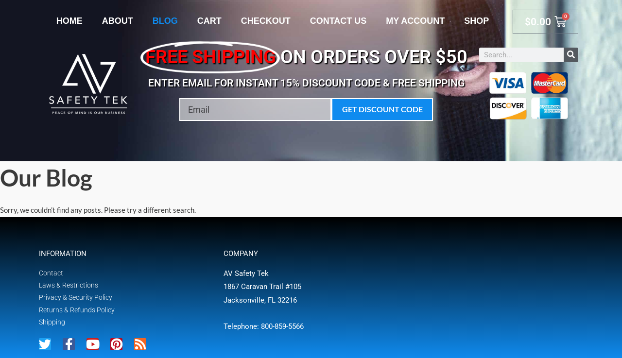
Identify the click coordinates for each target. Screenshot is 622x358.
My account (415, 21)
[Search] (571, 55)
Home (69, 21)
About (117, 21)
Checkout (266, 21)
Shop (476, 21)
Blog (165, 21)
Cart (209, 21)
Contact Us (338, 21)
